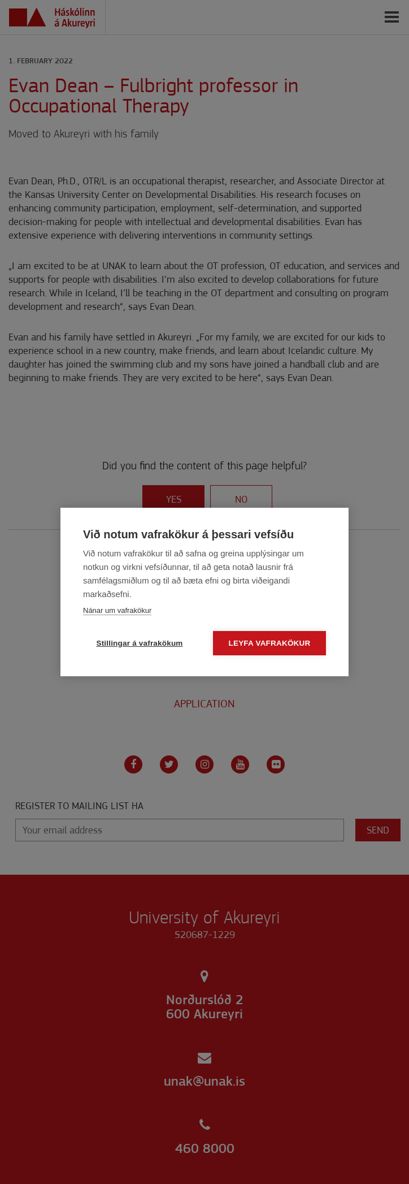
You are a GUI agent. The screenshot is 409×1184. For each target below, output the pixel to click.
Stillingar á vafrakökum (139, 643)
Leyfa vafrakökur (270, 643)
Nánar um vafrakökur (117, 610)
